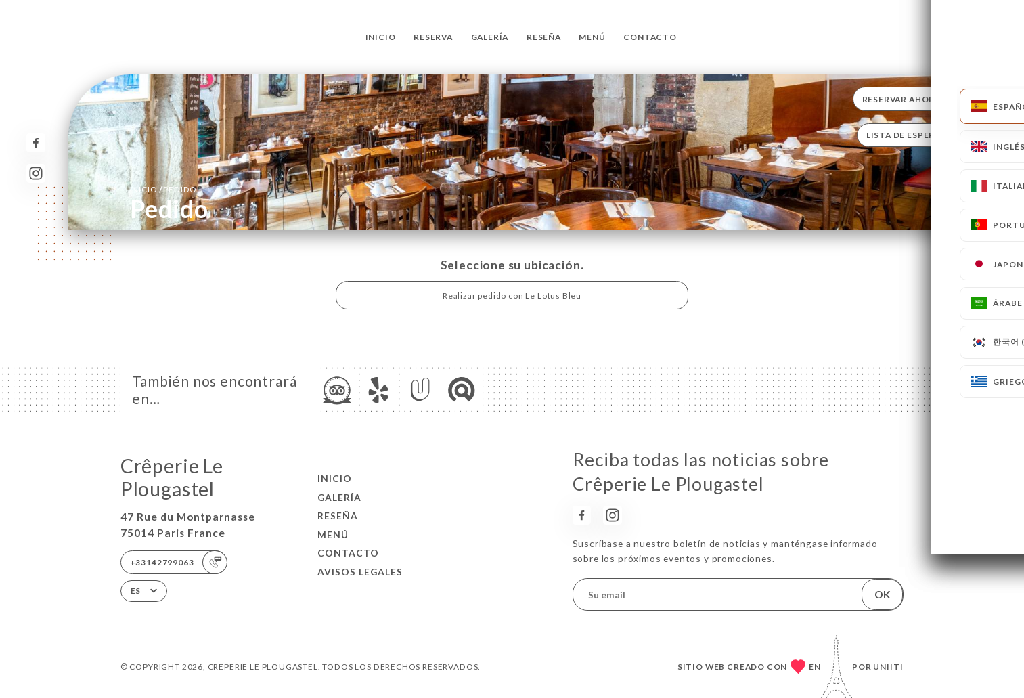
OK (882, 594)
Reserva (433, 37)
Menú (592, 37)
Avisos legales (360, 571)
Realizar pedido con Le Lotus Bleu (512, 295)
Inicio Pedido (164, 188)
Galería (490, 37)
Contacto (650, 37)
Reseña (544, 37)
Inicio (380, 37)
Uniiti (888, 666)
